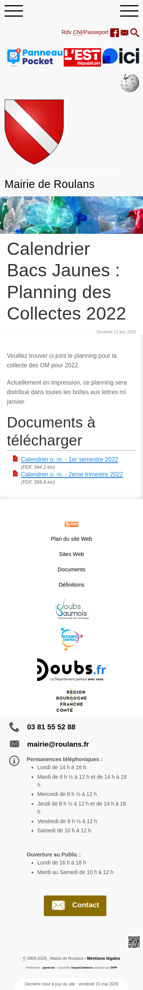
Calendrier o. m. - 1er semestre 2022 (69, 459)
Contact (75, 905)
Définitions (71, 585)
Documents (71, 569)
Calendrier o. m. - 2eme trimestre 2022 (72, 474)
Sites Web (71, 554)
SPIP (114, 967)
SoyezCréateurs (82, 967)
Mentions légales (103, 958)
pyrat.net (49, 967)
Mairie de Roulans (50, 184)
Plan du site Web (71, 539)
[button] (135, 33)
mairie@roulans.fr (58, 744)
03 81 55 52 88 (51, 727)
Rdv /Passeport (85, 32)
